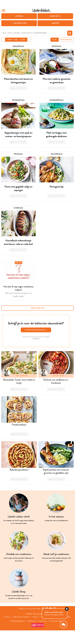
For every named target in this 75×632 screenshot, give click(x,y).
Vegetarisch (66, 40)
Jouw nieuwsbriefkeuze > (36, 330)
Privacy (7, 617)
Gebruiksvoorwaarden (21, 617)
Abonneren (32, 621)
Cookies (35, 617)
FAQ (68, 617)
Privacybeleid (36, 338)
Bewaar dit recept (18, 88)
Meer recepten (37, 308)
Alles (54, 40)
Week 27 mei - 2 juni (16, 40)
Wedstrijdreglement (18, 621)
